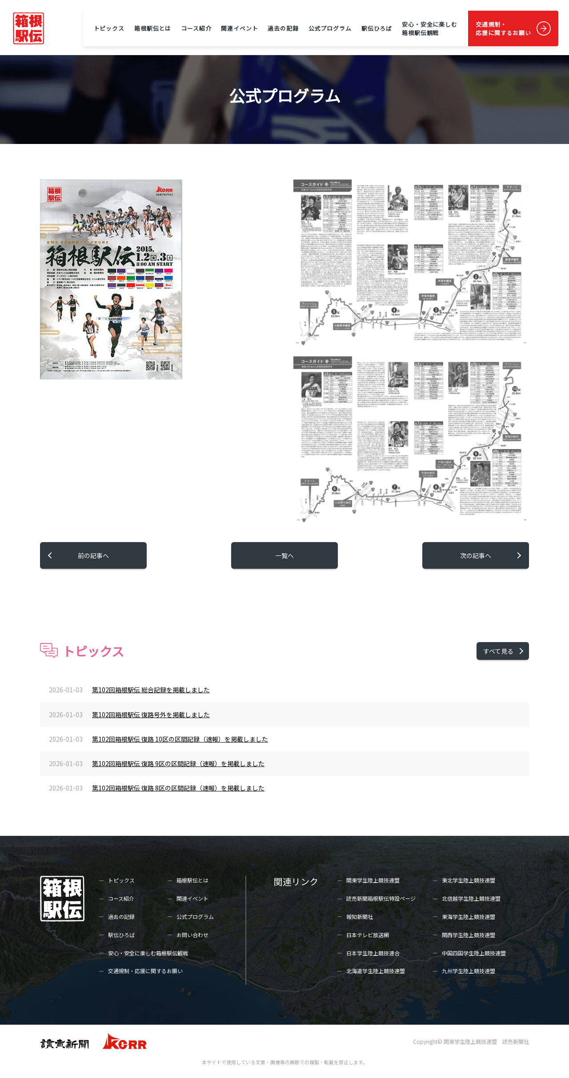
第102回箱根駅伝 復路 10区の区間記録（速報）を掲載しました (180, 739)
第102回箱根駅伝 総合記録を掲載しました (151, 689)
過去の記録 (283, 28)
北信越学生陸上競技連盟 (471, 898)
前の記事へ (93, 555)
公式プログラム (330, 28)
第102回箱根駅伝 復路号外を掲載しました (151, 714)
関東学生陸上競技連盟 (373, 880)
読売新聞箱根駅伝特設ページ (381, 898)
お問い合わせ (192, 934)
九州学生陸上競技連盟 (468, 970)
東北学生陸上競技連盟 (468, 880)
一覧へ (284, 555)
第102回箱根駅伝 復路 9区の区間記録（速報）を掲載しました (178, 763)
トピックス (109, 28)
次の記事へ (475, 555)
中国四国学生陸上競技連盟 (474, 953)
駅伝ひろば (376, 28)
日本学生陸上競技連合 (373, 953)
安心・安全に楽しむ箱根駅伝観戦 (429, 28)
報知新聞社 (359, 916)
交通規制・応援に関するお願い (503, 28)
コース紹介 (196, 28)
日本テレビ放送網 (367, 934)
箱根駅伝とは (152, 28)
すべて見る (498, 651)
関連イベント (239, 28)
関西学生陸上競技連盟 (468, 934)
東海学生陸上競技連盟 (468, 916)
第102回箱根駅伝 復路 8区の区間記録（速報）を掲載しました (178, 787)
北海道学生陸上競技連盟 (375, 970)
